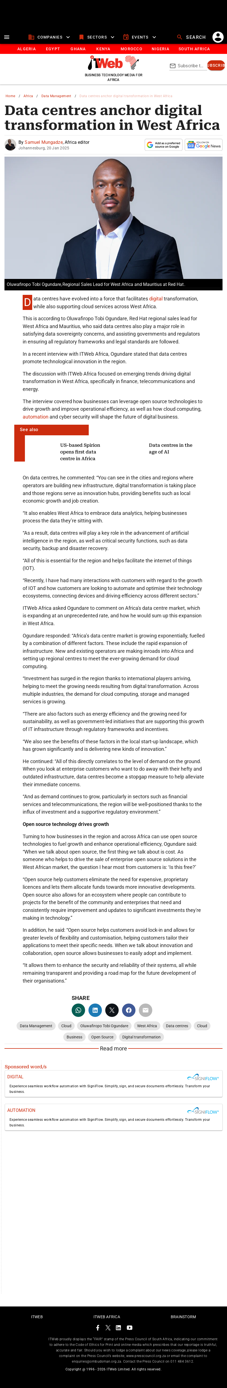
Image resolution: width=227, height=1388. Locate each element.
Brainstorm (183, 1317)
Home (10, 96)
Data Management (56, 96)
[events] (140, 37)
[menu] (6, 37)
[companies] (50, 37)
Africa (28, 96)
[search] (191, 37)
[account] (218, 37)
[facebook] (128, 1010)
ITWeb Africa (106, 1317)
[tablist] (113, 49)
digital (156, 299)
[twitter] (112, 1010)
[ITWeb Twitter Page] (108, 1328)
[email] (145, 1010)
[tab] (26, 49)
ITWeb (37, 1317)
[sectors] (97, 37)
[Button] (194, 49)
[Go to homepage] (113, 68)
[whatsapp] (78, 1010)
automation (36, 417)
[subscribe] (216, 65)
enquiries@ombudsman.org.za (96, 1361)
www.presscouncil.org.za (146, 1356)
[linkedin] (95, 1010)
